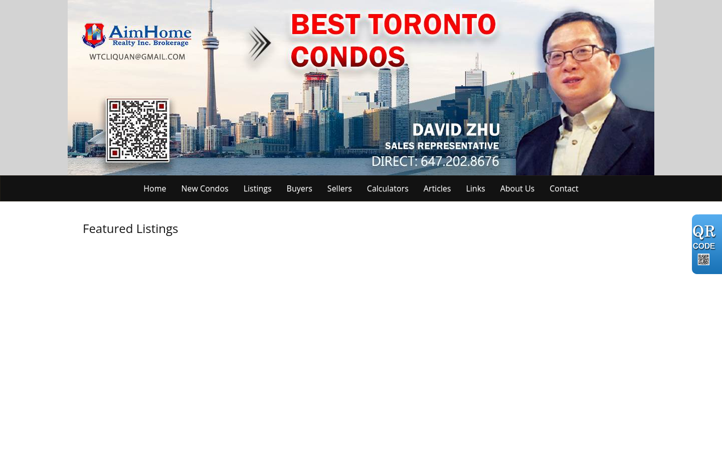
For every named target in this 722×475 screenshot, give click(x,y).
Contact (564, 188)
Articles (437, 188)
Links (475, 188)
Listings (258, 188)
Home (154, 188)
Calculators (388, 188)
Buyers (299, 188)
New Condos (205, 188)
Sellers (339, 188)
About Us (517, 188)
